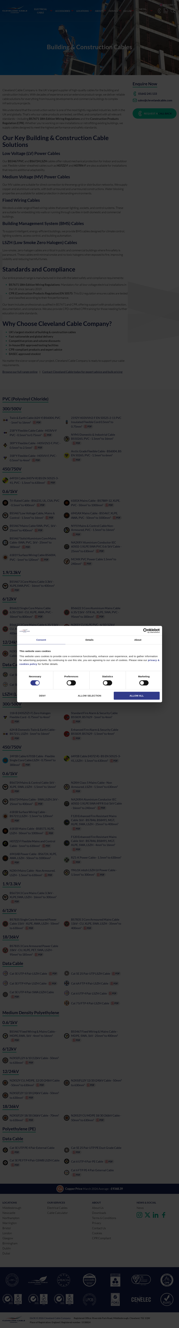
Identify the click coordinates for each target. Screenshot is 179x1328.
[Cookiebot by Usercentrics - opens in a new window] (145, 630)
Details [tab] (90, 639)
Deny (42, 695)
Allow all (137, 695)
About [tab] (137, 639)
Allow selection (89, 695)
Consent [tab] (41, 639)
